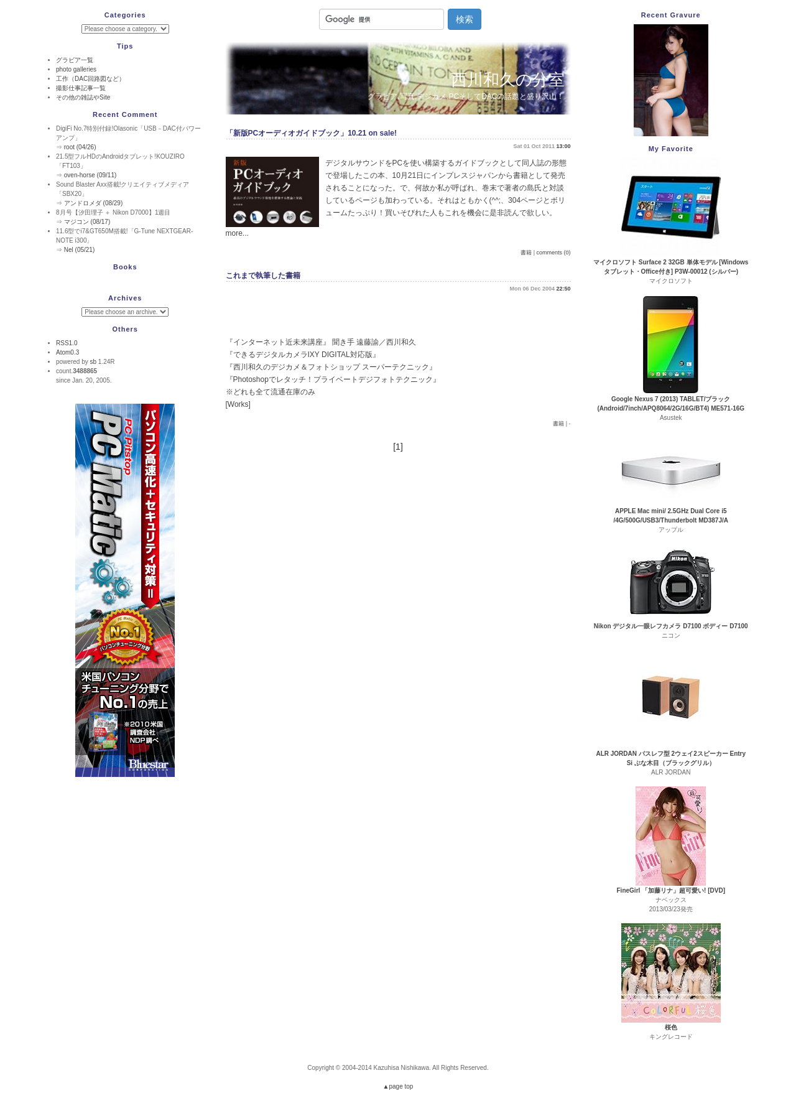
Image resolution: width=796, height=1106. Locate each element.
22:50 (563, 289)
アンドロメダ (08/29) (93, 203)
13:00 (563, 146)
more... (237, 233)
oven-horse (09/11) (90, 175)
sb (93, 361)
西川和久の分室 (508, 79)
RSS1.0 (66, 343)
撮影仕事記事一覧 (81, 88)
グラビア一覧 (74, 60)
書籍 (526, 252)
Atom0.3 (67, 352)
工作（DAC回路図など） (90, 78)
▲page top (398, 1086)
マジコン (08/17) (87, 221)
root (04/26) (80, 147)
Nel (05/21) (79, 249)
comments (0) (553, 252)
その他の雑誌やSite (83, 97)
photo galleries (76, 69)
